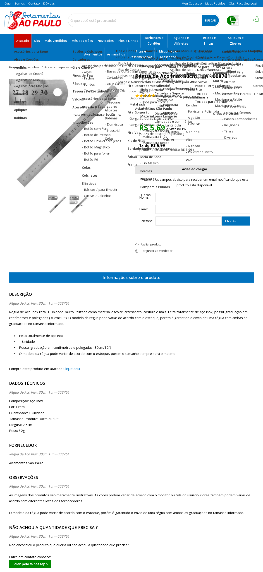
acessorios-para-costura (61, 67)
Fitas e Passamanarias (141, 54)
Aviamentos (93, 54)
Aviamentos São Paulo (153, 109)
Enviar (231, 221)
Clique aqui (71, 368)
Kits (37, 41)
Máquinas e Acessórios (168, 54)
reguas (89, 67)
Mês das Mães (82, 41)
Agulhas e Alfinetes (181, 41)
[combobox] (144, 20)
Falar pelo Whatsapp (30, 564)
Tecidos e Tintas (208, 41)
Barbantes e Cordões (154, 41)
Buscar (210, 20)
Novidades (106, 41)
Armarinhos (116, 54)
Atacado (22, 41)
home (13, 67)
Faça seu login (247, 3)
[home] (33, 20)
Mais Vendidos (56, 41)
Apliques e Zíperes (236, 41)
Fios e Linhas (128, 41)
